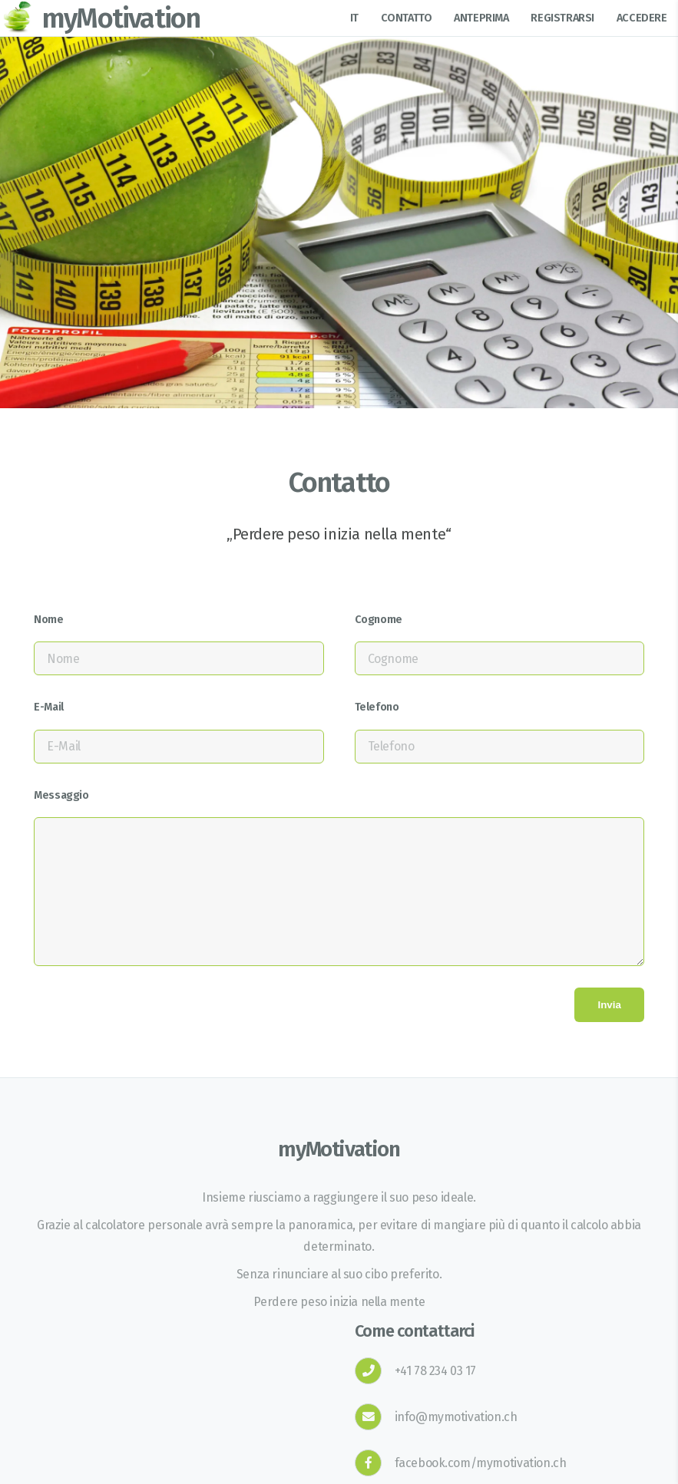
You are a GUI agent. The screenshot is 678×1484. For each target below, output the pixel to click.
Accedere (642, 18)
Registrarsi (562, 18)
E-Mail (49, 707)
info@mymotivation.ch (456, 1417)
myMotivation (120, 18)
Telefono (377, 707)
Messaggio (61, 795)
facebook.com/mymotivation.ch (481, 1463)
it (354, 18)
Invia (608, 1005)
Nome (48, 619)
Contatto (406, 18)
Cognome (378, 619)
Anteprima (481, 18)
